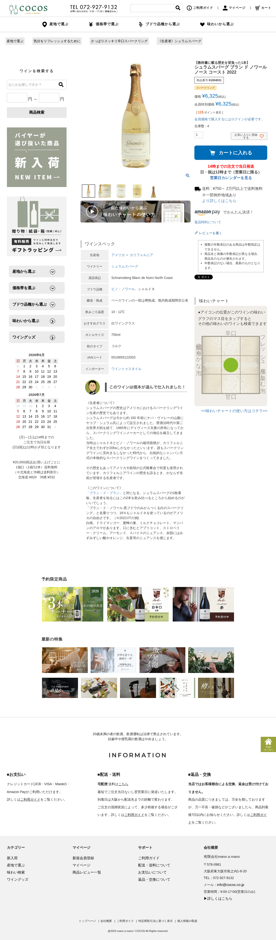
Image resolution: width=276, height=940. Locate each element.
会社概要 (106, 921)
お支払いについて (152, 872)
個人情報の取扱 (187, 921)
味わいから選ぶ (217, 24)
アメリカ (118, 255)
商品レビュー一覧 (87, 872)
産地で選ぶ (15, 41)
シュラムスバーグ (124, 266)
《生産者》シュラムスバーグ (179, 41)
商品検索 (36, 112)
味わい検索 (16, 872)
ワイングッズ (17, 879)
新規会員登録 (83, 858)
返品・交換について (154, 879)
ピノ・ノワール (123, 289)
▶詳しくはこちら (218, 898)
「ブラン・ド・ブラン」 (104, 493)
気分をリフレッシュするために (57, 41)
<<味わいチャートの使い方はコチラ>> (234, 411)
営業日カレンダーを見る (231, 178)
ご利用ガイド (200, 8)
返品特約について (207, 222)
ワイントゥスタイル (126, 369)
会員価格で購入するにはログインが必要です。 (229, 119)
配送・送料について (154, 865)
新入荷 (12, 858)
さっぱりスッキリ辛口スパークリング (119, 41)
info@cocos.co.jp (230, 885)
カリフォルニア (141, 255)
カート (263, 8)
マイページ (234, 8)
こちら (123, 784)
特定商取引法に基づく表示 (155, 921)
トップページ (87, 921)
